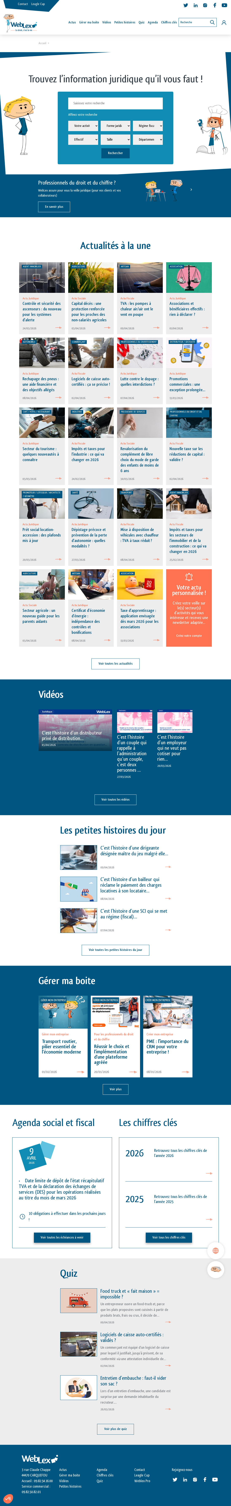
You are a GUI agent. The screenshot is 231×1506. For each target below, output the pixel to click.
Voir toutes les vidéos (115, 800)
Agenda (153, 22)
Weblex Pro (142, 1481)
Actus (72, 22)
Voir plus (116, 1089)
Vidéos (106, 22)
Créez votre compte (189, 636)
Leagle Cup (38, 4)
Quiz (141, 22)
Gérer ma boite (69, 1475)
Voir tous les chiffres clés (168, 1238)
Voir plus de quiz (115, 1429)
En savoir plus (54, 207)
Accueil (42, 43)
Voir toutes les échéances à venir (62, 1238)
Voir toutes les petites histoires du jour (115, 950)
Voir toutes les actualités (115, 664)
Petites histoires (124, 22)
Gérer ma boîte (89, 22)
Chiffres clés (169, 22)
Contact (23, 4)
